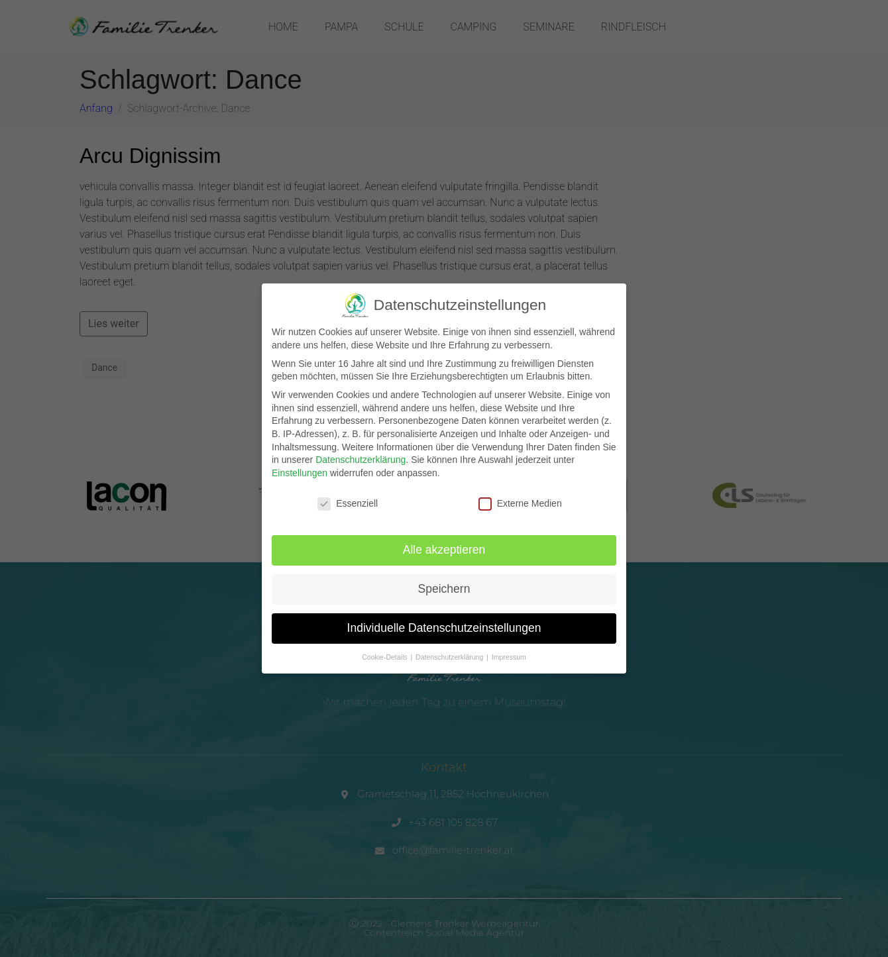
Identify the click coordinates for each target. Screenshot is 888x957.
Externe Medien (520, 503)
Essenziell (347, 503)
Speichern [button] (444, 588)
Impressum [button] (509, 656)
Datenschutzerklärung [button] (450, 656)
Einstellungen (299, 472)
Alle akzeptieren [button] (444, 549)
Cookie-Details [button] (385, 656)
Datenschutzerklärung (360, 459)
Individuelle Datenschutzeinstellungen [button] (444, 627)
